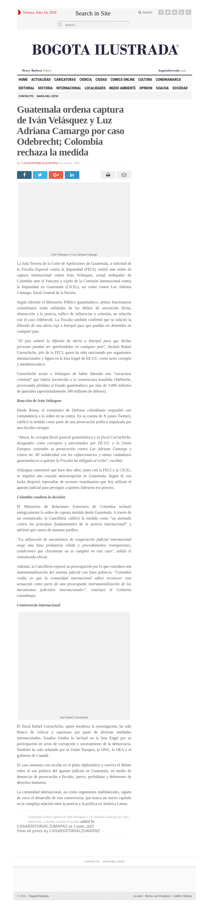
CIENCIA (86, 79)
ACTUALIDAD (41, 79)
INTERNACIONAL (68, 88)
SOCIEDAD (180, 88)
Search (145, 12)
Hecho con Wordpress (158, 896)
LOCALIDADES (95, 88)
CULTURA (145, 79)
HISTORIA (45, 88)
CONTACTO (26, 96)
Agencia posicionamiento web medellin (157, 879)
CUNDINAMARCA (168, 79)
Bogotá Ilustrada (38, 896)
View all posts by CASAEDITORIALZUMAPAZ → (61, 831)
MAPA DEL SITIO (47, 96)
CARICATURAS (65, 79)
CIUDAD (101, 79)
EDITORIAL (27, 88)
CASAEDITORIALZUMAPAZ (39, 163)
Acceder (138, 896)
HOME (23, 79)
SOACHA (162, 88)
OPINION (145, 88)
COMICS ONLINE (122, 79)
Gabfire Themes (182, 896)
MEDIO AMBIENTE (122, 88)
